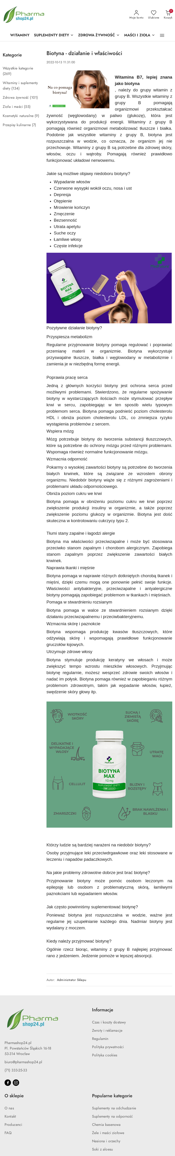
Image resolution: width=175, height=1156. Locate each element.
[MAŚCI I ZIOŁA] (139, 35)
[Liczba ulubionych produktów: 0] (153, 14)
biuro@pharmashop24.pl (23, 1062)
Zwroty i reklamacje (107, 1030)
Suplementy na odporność (112, 1116)
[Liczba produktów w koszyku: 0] (168, 14)
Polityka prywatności (108, 1047)
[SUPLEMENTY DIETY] (54, 35)
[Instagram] (16, 1082)
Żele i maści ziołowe (108, 1132)
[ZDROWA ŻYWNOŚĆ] (98, 35)
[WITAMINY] (19, 35)
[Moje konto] (136, 14)
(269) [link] (7, 73)
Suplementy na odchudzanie (114, 1108)
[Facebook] (8, 1082)
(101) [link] (34, 97)
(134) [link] (15, 88)
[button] (162, 35)
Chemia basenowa (106, 1124)
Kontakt (10, 1116)
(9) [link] (37, 115)
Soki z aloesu (102, 1149)
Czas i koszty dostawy (109, 1022)
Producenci (13, 1124)
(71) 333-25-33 (16, 1070)
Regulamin (100, 1038)
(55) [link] (27, 106)
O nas (9, 1108)
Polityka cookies (104, 1055)
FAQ (8, 1132)
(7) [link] (34, 125)
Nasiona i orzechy (106, 1141)
